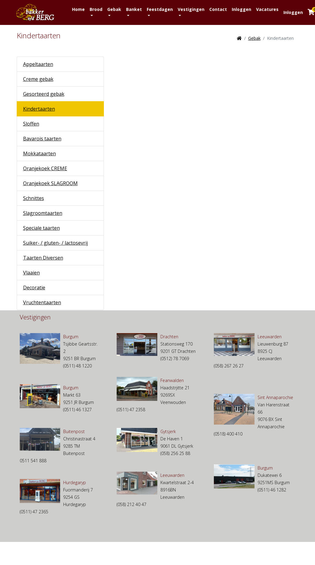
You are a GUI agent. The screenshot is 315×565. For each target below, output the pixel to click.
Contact (218, 9)
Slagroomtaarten (42, 213)
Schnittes (33, 198)
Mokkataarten (39, 153)
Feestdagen (160, 9)
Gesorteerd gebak (43, 94)
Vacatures (267, 9)
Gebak (114, 9)
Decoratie (34, 287)
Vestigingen (191, 9)
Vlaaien (31, 272)
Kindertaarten (39, 108)
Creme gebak (38, 79)
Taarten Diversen (43, 257)
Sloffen (31, 123)
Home (78, 9)
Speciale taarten (41, 228)
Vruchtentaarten (42, 302)
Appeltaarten (38, 64)
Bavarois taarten (42, 138)
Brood (96, 9)
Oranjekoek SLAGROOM (50, 183)
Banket (134, 9)
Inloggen (241, 9)
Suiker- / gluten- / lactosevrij (55, 242)
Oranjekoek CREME (45, 168)
